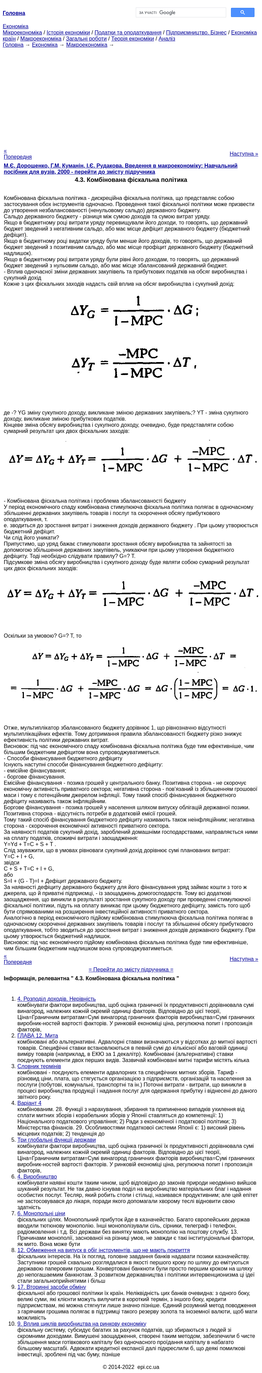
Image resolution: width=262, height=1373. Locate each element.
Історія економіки (68, 32)
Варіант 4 (29, 1103)
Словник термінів (39, 1066)
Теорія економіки (132, 39)
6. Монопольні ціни (41, 1213)
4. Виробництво (37, 1177)
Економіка (15, 26)
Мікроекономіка (22, 32)
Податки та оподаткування (127, 32)
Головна (13, 45)
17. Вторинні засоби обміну (51, 1287)
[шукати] (180, 13)
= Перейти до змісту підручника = (131, 969)
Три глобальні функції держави (56, 1140)
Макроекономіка (40, 39)
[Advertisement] (131, 95)
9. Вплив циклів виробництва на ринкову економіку (81, 1324)
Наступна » (244, 154)
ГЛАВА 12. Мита (37, 1036)
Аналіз (167, 39)
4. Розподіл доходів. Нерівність (56, 999)
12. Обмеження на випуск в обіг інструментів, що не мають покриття (103, 1250)
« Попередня (18, 154)
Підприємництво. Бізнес (196, 32)
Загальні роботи (86, 39)
